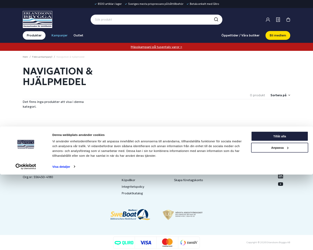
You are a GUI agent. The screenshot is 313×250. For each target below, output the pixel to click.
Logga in (180, 160)
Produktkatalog (132, 193)
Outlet (78, 35)
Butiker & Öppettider (136, 160)
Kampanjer (59, 35)
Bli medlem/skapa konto (190, 167)
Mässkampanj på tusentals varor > (156, 47)
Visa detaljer (61, 242)
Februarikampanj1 (42, 56)
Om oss (235, 160)
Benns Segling (239, 167)
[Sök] (216, 20)
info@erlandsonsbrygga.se (52, 164)
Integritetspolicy (133, 187)
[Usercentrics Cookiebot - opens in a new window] (25, 242)
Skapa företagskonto (188, 180)
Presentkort (130, 173)
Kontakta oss (131, 167)
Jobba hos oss (240, 173)
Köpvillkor (128, 180)
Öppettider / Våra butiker (240, 35)
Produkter (34, 35)
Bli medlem (278, 35)
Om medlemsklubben (188, 173)
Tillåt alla (279, 212)
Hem (25, 56)
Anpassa (279, 223)
